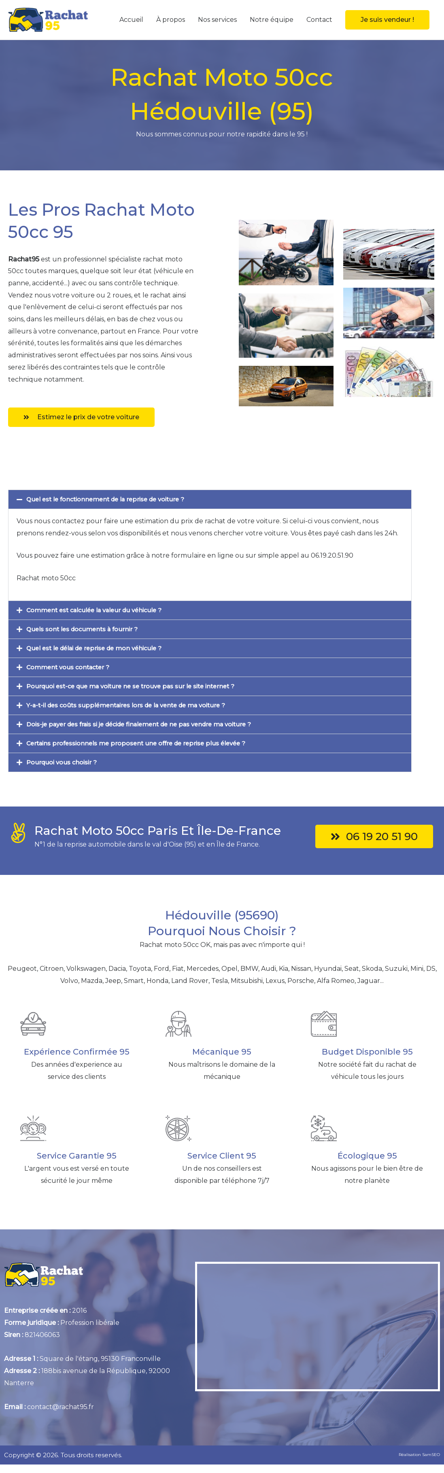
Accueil (131, 19)
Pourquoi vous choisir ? (64, 762)
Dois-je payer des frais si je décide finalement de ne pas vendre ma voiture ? (150, 724)
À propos (170, 19)
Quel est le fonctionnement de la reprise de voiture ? (112, 499)
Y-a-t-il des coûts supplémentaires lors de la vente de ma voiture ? (134, 705)
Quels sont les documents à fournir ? (86, 629)
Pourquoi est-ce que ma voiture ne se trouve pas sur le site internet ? (139, 686)
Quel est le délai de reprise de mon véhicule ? (100, 648)
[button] (387, 20)
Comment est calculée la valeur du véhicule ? (100, 610)
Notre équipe (271, 19)
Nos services (217, 19)
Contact (319, 19)
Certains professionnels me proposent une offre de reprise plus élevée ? (144, 743)
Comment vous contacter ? (71, 667)
